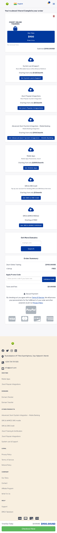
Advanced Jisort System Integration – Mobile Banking (21, 415)
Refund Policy (6, 465)
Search (31, 248)
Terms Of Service (38, 298)
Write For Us (6, 494)
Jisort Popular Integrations (11, 384)
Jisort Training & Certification (12, 431)
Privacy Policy (38, 303)
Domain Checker (7, 397)
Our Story (5, 478)
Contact (4, 483)
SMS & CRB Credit (8, 426)
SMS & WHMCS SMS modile (11, 421)
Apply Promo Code (13, 275)
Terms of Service (8, 460)
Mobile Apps (6, 379)
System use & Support (10, 442)
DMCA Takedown (7, 512)
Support (4, 507)
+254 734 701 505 (11, 362)
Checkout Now (28, 529)
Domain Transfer (7, 402)
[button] (18, 4)
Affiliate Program (7, 488)
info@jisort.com (10, 368)
